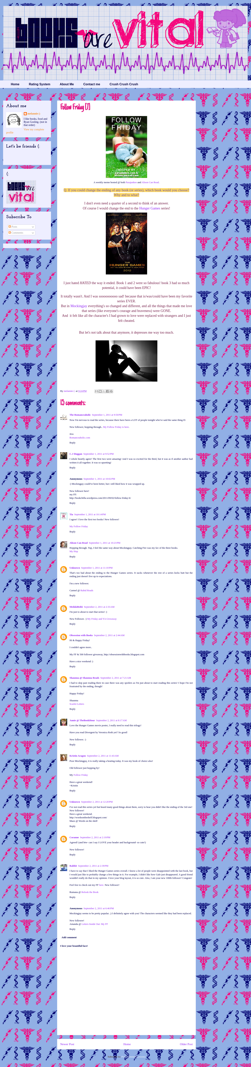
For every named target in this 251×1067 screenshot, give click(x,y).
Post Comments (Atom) (133, 1056)
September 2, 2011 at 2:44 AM (109, 635)
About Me (67, 84)
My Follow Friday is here (116, 426)
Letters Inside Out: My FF (95, 924)
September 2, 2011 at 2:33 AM (99, 606)
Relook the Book (89, 892)
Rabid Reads (87, 590)
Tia (71, 514)
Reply (72, 442)
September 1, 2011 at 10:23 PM (104, 542)
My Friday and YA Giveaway (102, 618)
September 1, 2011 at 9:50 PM (107, 414)
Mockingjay (78, 306)
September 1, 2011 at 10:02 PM (99, 478)
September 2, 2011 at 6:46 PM (98, 908)
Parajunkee (131, 182)
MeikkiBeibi (76, 606)
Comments (15, 232)
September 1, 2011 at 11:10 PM (97, 567)
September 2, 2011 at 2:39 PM (93, 865)
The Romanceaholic (80, 414)
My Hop (74, 551)
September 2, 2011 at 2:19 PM (95, 837)
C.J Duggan (76, 453)
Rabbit (73, 865)
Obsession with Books (81, 635)
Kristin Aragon (78, 755)
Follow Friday (81, 774)
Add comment (69, 937)
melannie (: (70, 391)
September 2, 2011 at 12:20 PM (97, 801)
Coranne (74, 837)
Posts (12, 226)
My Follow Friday (79, 526)
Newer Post (67, 1044)
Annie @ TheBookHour (82, 720)
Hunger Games (149, 208)
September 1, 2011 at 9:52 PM (98, 453)
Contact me (91, 84)
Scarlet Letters (77, 703)
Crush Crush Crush (124, 84)
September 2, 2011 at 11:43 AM (103, 755)
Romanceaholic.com (80, 437)
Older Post (186, 1044)
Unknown (75, 567)
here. (101, 884)
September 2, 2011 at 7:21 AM (115, 677)
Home (15, 84)
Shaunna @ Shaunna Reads (84, 677)
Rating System (39, 84)
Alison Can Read (150, 182)
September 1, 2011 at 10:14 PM (90, 514)
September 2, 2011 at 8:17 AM (111, 720)
